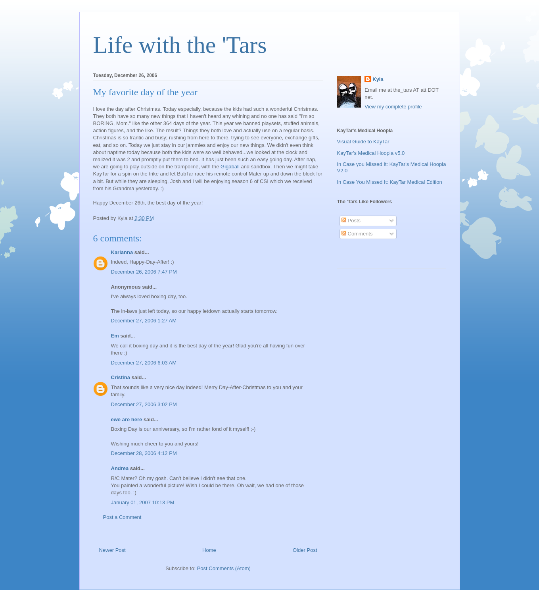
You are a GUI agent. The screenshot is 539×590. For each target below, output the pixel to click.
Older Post (305, 550)
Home (209, 550)
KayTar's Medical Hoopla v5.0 (371, 153)
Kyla (377, 79)
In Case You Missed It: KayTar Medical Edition (389, 182)
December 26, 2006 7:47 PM (144, 272)
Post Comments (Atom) (224, 568)
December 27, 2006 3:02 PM (144, 404)
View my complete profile (393, 107)
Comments (356, 234)
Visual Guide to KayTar (363, 142)
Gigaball (230, 167)
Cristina (120, 377)
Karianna (122, 252)
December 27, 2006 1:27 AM (144, 321)
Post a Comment (122, 517)
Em (115, 336)
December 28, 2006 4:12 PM (144, 453)
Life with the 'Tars (180, 45)
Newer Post (112, 550)
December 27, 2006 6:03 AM (144, 363)
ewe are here (126, 419)
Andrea (120, 468)
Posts (351, 221)
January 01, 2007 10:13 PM (143, 502)
